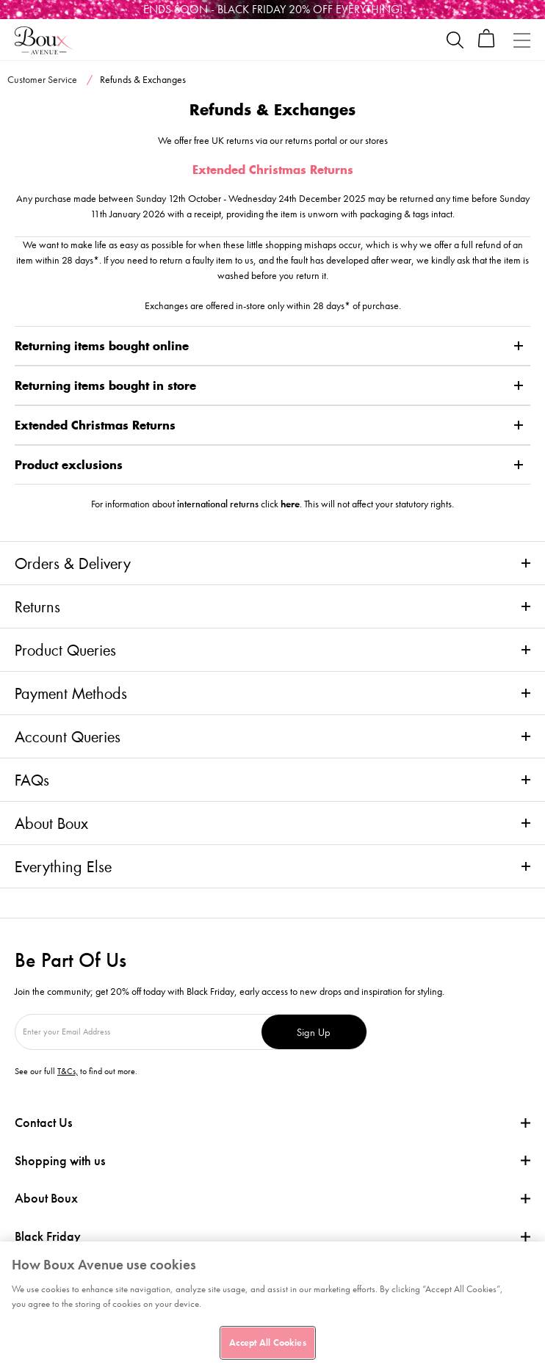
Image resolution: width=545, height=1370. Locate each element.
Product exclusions (69, 464)
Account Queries (67, 736)
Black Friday (48, 1236)
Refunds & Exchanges (143, 79)
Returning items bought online (102, 345)
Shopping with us (60, 1160)
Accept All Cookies (267, 1342)
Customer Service (42, 79)
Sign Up (314, 1032)
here (290, 503)
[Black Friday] (272, 9)
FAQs (32, 779)
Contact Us (43, 1122)
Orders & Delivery (73, 563)
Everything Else (63, 866)
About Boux (51, 823)
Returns (37, 606)
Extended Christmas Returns (95, 425)
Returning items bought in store (105, 385)
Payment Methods (71, 693)
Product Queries (65, 649)
